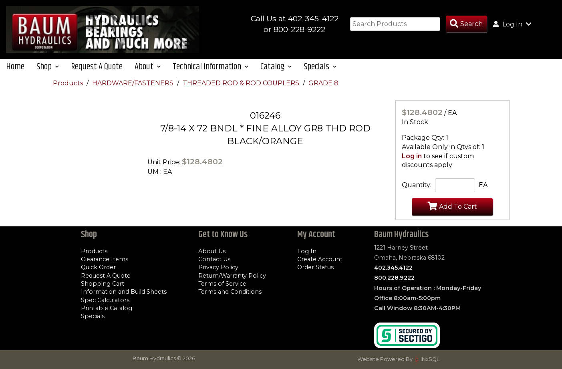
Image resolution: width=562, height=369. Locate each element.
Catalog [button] (276, 68)
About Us (212, 251)
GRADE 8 (323, 85)
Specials (93, 316)
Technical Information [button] (210, 68)
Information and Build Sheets (124, 292)
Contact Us (214, 259)
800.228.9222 (394, 278)
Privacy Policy (218, 267)
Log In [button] (512, 24)
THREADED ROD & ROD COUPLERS (242, 85)
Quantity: (416, 187)
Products (69, 85)
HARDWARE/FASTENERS (133, 85)
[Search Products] (466, 24)
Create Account (319, 259)
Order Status (315, 267)
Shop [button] (47, 68)
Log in (412, 157)
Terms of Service (222, 283)
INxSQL (430, 359)
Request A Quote (97, 68)
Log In (306, 251)
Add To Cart (452, 208)
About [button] (148, 68)
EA (483, 187)
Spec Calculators (105, 300)
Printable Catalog (106, 308)
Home (15, 68)
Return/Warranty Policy (232, 275)
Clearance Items (104, 259)
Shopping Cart (102, 283)
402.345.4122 (393, 267)
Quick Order (98, 267)
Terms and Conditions (230, 292)
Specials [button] (320, 68)
